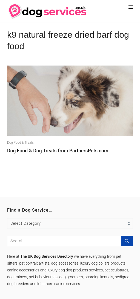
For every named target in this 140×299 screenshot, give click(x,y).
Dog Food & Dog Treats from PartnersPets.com (57, 150)
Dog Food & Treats (20, 142)
